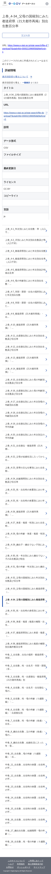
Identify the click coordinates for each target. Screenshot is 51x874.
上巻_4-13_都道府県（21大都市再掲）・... (21, 359)
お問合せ (10, 867)
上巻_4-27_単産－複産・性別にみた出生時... (25, 524)
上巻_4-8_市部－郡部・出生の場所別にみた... (25, 304)
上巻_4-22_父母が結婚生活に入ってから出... (25, 458)
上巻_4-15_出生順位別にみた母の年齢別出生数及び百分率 (25, 381)
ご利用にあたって (35, 861)
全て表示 (34, 83)
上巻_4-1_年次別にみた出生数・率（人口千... (25, 230)
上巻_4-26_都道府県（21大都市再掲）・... (21, 513)
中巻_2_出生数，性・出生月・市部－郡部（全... (25, 667)
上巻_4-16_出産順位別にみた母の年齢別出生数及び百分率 (25, 392)
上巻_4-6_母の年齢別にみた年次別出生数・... (24, 282)
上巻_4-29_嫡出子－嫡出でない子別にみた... (25, 546)
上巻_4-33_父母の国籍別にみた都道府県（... (25, 590)
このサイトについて (16, 861)
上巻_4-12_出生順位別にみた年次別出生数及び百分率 (25, 348)
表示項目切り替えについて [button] (17, 76)
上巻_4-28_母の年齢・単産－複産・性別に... (25, 535)
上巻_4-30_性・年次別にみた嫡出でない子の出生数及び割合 (25, 557)
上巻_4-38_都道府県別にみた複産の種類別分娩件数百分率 (25, 645)
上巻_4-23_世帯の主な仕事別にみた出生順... (25, 469)
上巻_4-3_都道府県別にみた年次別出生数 (25, 251)
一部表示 (26, 83)
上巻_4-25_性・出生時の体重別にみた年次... (25, 491)
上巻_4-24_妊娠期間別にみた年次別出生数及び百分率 (25, 480)
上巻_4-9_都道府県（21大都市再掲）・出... (24, 315)
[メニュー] (5, 3)
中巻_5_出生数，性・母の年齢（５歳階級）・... (24, 700)
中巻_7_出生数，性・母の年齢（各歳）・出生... (25, 722)
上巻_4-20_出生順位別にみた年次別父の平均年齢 (25, 436)
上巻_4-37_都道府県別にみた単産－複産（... (25, 634)
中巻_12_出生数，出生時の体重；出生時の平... (25, 777)
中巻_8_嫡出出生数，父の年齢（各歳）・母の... (25, 733)
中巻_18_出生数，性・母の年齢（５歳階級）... (25, 843)
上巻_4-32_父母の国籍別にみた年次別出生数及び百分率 (25, 579)
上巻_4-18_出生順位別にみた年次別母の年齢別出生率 (25, 414)
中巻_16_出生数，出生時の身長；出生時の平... (25, 821)
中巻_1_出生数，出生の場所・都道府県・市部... (25, 656)
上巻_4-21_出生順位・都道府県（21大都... (24, 447)
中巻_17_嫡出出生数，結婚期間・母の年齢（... (25, 832)
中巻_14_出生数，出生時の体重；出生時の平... (25, 799)
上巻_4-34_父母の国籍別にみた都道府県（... (25, 601)
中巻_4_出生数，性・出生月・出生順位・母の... (25, 689)
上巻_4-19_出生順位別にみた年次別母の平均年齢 (25, 425)
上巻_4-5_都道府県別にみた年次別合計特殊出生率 (25, 271)
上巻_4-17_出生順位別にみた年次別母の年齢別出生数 (25, 403)
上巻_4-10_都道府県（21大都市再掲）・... (21, 326)
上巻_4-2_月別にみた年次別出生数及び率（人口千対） (25, 241)
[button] (47, 3)
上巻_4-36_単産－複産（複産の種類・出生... (25, 623)
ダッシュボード (23, 867)
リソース (25, 35)
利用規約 (21, 864)
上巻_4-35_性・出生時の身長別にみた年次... (25, 612)
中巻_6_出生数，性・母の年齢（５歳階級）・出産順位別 (24, 711)
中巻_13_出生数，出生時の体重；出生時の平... (25, 788)
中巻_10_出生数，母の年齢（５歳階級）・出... (23, 755)
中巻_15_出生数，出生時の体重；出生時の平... (25, 810)
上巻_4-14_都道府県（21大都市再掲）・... (21, 370)
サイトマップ (39, 867)
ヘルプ (11, 864)
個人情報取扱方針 (35, 864)
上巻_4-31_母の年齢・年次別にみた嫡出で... (25, 568)
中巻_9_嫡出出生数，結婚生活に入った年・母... (24, 744)
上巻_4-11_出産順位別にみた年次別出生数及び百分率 (25, 337)
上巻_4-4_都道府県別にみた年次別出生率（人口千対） (25, 260)
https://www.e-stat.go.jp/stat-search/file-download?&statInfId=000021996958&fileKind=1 (24, 48)
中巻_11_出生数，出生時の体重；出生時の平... (25, 766)
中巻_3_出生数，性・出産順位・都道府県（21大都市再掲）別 (25, 678)
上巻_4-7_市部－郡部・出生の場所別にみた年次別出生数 (25, 293)
